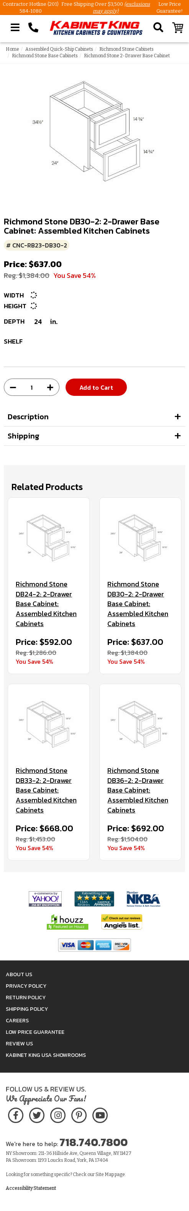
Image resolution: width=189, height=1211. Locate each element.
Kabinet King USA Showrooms (46, 1055)
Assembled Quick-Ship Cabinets (59, 49)
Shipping (23, 436)
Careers (17, 1021)
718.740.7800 (93, 1142)
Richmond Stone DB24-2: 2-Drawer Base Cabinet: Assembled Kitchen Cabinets (46, 604)
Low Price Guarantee (35, 1032)
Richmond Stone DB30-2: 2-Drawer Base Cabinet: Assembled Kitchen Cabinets (137, 604)
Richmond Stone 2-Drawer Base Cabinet (127, 55)
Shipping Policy (27, 1009)
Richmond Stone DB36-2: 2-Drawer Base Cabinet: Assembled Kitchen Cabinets (137, 790)
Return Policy (26, 997)
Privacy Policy (26, 986)
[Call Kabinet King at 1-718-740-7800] (33, 27)
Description (28, 416)
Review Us (19, 1044)
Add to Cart (96, 387)
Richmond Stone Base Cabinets (45, 55)
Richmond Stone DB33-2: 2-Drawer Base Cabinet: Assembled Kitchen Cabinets (46, 790)
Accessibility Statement (31, 1188)
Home (12, 49)
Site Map (104, 1174)
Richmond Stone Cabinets (126, 49)
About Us (19, 974)
